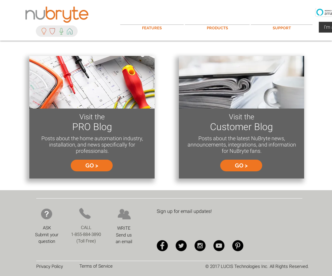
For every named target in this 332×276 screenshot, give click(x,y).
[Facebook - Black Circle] (162, 245)
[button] (281, 25)
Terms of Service (96, 266)
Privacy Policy (49, 266)
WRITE (124, 228)
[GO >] (92, 165)
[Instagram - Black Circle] (200, 245)
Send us (124, 235)
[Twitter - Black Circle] (181, 245)
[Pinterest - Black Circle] (237, 245)
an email (124, 241)
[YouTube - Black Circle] (218, 245)
